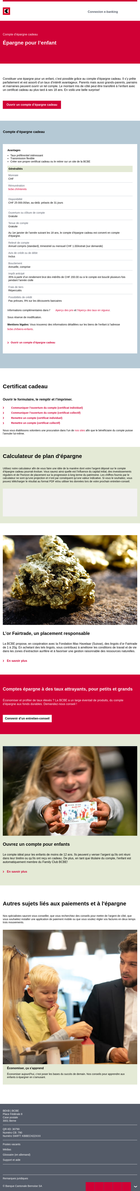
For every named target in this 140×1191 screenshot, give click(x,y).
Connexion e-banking (105, 11)
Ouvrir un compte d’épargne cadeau (33, 342)
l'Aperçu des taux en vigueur (93, 310)
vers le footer (135, 1186)
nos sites (80, 430)
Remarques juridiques (15, 1178)
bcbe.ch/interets (17, 189)
